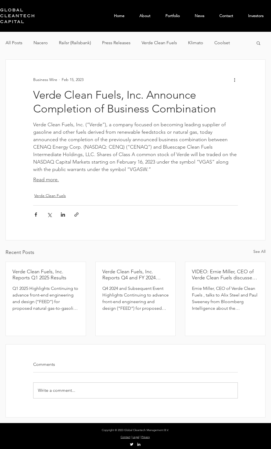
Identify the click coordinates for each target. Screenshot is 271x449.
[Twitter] (131, 444)
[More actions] (234, 79)
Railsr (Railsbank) (75, 42)
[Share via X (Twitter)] (49, 214)
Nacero (40, 42)
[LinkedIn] (139, 444)
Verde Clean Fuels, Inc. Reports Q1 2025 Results (39, 275)
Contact (125, 437)
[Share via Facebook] (35, 214)
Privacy (145, 437)
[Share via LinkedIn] (63, 214)
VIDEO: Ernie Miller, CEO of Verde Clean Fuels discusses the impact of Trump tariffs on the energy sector (224, 275)
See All (259, 251)
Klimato (195, 42)
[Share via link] (76, 214)
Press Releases (116, 42)
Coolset (222, 42)
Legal (135, 437)
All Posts (14, 42)
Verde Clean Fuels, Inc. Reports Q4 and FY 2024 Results (129, 275)
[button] (258, 43)
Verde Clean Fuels (159, 42)
